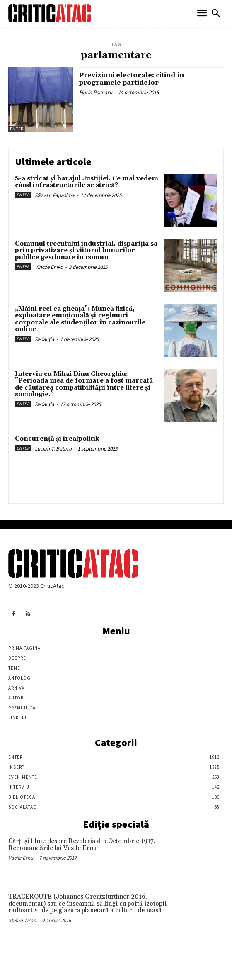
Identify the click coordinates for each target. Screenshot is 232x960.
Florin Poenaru (95, 92)
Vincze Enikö (49, 266)
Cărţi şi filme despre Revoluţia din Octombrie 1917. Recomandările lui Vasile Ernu (81, 844)
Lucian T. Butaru (53, 448)
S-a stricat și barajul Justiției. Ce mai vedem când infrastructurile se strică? (86, 182)
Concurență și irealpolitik (57, 439)
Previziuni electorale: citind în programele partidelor (131, 79)
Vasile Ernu (20, 857)
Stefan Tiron (22, 920)
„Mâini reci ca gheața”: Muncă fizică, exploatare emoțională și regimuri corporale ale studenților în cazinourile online (80, 319)
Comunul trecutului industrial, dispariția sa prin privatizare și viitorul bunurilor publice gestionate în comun (86, 250)
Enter (17, 129)
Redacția (44, 339)
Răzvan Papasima (55, 195)
